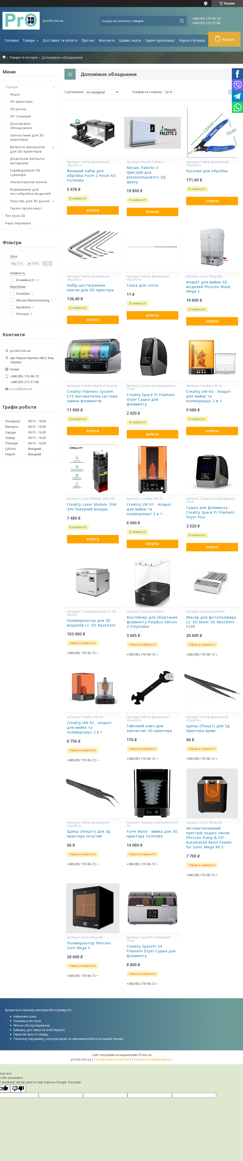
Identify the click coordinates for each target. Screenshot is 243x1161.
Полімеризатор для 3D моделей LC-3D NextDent (91, 623)
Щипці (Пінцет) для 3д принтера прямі (208, 728)
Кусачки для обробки (207, 171)
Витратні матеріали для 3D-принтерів (27, 149)
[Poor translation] (18, 1089)
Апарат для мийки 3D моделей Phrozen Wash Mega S (208, 287)
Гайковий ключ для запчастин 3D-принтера (149, 728)
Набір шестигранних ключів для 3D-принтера (90, 287)
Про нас (88, 40)
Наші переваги (18, 223)
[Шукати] (182, 21)
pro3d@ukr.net (21, 389)
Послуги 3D (15, 215)
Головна (11, 40)
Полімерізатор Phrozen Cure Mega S (89, 945)
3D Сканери (20, 116)
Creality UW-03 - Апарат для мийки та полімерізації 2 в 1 (208, 396)
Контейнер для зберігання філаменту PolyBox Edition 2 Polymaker (152, 622)
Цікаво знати (130, 40)
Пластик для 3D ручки (30, 201)
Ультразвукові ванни (28, 182)
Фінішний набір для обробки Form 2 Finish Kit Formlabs (91, 176)
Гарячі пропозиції (160, 40)
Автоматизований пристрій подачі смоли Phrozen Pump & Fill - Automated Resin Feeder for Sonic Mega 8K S (209, 837)
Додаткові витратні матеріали (27, 160)
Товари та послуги (23, 57)
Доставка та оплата (60, 40)
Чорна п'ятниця (192, 40)
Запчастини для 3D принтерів (27, 137)
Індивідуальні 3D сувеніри (25, 172)
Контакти (107, 40)
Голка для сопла (142, 285)
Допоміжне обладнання (21, 125)
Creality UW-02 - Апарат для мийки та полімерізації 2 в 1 (89, 727)
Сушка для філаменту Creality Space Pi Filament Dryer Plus (210, 512)
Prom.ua (145, 1055)
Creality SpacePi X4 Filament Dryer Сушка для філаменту (151, 951)
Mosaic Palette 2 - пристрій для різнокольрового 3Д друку (146, 175)
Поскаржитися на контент (112, 1059)
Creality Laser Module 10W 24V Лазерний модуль (92, 506)
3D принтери (21, 101)
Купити (93, 210)
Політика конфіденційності (153, 1059)
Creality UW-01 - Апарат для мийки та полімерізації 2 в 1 (149, 509)
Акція (15, 94)
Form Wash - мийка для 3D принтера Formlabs (152, 833)
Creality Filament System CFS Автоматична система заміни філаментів (92, 396)
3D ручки (18, 109)
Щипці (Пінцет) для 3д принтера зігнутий (89, 833)
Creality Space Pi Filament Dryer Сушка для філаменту (151, 399)
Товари (29, 40)
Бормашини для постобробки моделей (30, 191)
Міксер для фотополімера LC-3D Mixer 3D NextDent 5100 (211, 622)
